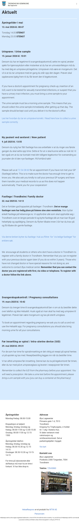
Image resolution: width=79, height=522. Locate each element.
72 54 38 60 (23, 170)
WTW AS (53, 509)
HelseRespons (28, 509)
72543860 (51, 468)
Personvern (39, 514)
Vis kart (43, 447)
